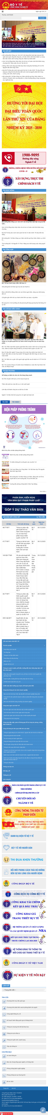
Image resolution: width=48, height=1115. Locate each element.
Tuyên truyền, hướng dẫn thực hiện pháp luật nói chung (18, 678)
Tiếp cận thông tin (12, 1046)
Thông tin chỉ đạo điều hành (11, 655)
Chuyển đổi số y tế (9, 664)
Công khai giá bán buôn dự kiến (12, 735)
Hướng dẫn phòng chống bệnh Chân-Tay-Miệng (23, 484)
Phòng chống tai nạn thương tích (16, 1075)
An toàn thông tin (11, 1055)
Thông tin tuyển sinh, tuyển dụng (16, 1040)
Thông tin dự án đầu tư (13, 1033)
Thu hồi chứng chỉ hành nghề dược (13, 738)
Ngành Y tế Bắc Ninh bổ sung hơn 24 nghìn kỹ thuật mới (18, 395)
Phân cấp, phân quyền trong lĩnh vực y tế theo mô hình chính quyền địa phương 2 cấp (22, 675)
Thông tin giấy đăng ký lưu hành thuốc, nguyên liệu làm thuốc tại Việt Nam (23, 732)
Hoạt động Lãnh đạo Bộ (10, 649)
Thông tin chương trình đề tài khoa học (18, 1027)
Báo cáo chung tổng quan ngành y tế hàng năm (20, 1062)
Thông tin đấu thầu (8, 762)
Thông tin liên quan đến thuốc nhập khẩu (14, 747)
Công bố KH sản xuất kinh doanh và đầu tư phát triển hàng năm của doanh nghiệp (23, 697)
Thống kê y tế (7, 775)
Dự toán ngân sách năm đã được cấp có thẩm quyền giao (19, 709)
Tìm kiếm (42, 18)
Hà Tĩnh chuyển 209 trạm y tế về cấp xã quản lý (15, 379)
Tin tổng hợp (7, 652)
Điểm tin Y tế (7, 661)
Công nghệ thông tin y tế (14, 1014)
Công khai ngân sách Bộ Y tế (11, 705)
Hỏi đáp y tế (6, 771)
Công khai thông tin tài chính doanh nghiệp (15, 690)
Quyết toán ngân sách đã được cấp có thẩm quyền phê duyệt (20, 715)
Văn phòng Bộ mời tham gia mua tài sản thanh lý (16, 286)
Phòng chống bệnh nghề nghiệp (16, 1068)
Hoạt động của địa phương (11, 658)
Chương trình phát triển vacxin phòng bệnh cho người (22, 1007)
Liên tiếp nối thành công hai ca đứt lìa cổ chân (15, 389)
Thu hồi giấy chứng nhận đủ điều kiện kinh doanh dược (18, 744)
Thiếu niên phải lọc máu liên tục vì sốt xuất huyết (16, 384)
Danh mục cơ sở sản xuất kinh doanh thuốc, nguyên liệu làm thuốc (21, 755)
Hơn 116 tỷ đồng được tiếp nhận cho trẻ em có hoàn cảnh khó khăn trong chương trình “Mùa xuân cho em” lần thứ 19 (23, 62)
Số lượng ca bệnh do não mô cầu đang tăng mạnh (17, 375)
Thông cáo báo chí (8, 766)
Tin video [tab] (15, 402)
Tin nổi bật (7, 51)
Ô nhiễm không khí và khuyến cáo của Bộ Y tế (23, 462)
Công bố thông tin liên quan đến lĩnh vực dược (16, 728)
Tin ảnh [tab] (5, 402)
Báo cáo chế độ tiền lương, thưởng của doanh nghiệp (18, 701)
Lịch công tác (7, 779)
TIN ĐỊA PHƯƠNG (9, 371)
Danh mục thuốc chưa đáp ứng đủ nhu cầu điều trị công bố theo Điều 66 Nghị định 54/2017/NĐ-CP (23, 758)
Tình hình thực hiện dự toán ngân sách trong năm (17, 712)
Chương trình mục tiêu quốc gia (16, 1001)
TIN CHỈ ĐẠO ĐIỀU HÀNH (11, 309)
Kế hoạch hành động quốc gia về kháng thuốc (20, 1020)
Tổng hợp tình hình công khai (11, 718)
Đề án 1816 (10, 1081)
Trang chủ (6, 1088)
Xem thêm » (43, 491)
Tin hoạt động (8, 190)
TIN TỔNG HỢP (8, 249)
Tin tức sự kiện (7, 645)
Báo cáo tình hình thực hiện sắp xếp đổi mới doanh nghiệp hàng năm (22, 694)
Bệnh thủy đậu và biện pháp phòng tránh (13, 450)
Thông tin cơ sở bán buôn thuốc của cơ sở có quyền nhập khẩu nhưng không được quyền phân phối (24, 751)
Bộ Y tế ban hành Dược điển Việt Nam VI (14, 283)
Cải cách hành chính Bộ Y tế (11, 641)
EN (43, 11)
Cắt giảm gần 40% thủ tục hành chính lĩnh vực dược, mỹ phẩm (20, 297)
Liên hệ (13, 1088)
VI (45, 11)
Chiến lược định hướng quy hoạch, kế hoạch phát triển (18, 685)
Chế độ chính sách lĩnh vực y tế (12, 681)
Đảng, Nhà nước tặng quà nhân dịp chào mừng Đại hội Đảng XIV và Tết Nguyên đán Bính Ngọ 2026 (23, 66)
